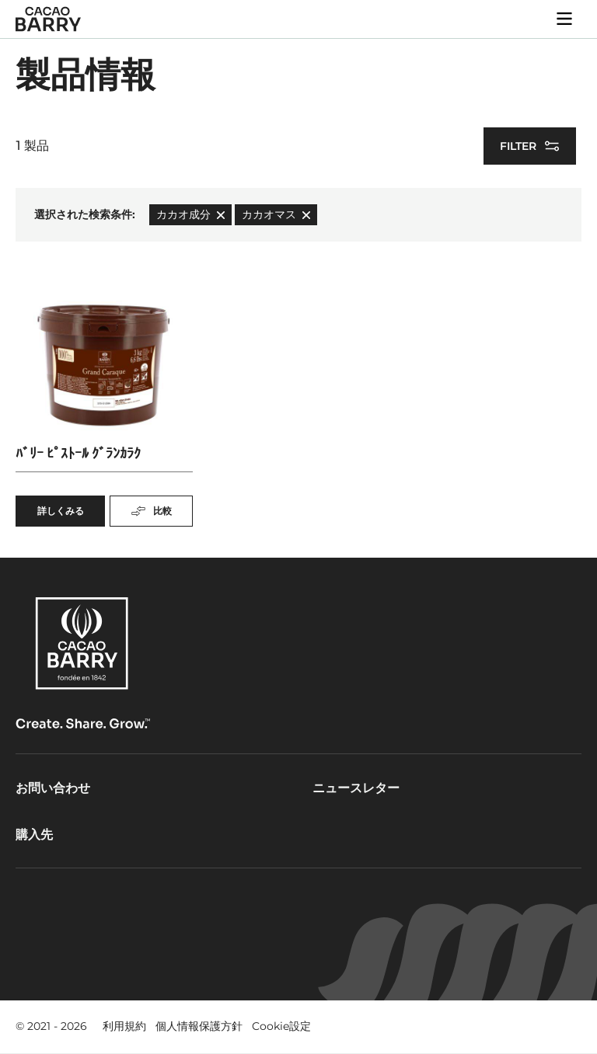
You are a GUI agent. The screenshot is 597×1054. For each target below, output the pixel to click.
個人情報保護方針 (199, 1026)
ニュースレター (356, 788)
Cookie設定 (281, 1026)
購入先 (34, 834)
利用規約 (124, 1026)
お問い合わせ (53, 788)
